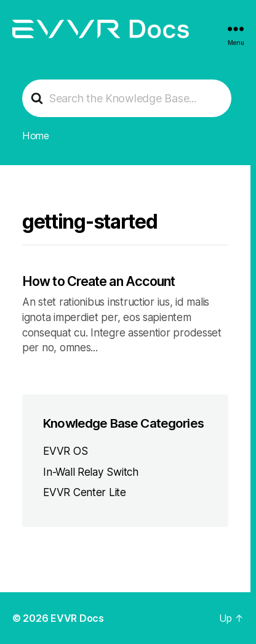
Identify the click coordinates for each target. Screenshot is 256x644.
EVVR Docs (77, 618)
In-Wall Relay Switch (90, 471)
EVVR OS (65, 450)
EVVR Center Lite (84, 492)
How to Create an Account (98, 281)
